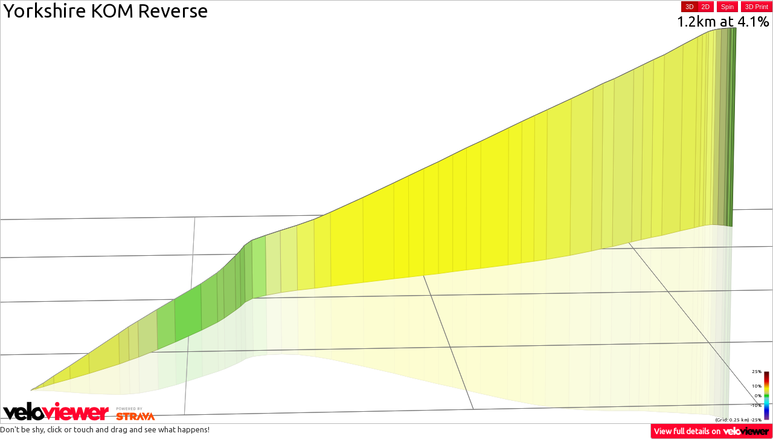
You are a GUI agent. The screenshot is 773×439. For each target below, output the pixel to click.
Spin (727, 6)
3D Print (756, 6)
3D (689, 6)
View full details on (712, 430)
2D (706, 6)
